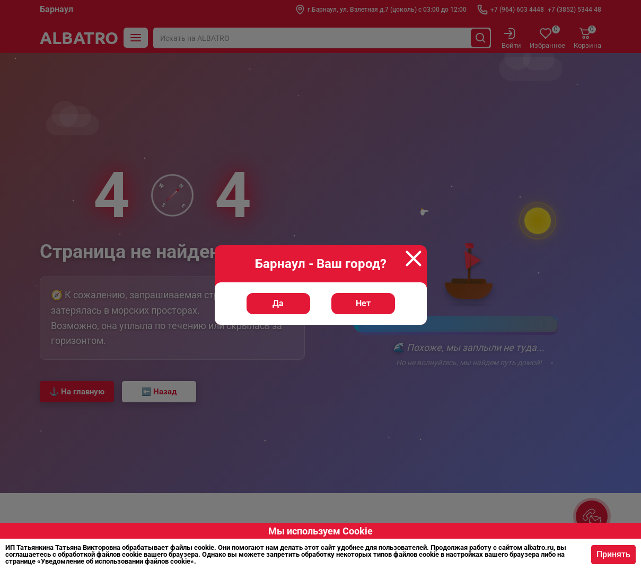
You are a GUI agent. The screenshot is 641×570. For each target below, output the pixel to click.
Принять (610, 554)
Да (278, 303)
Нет (363, 303)
